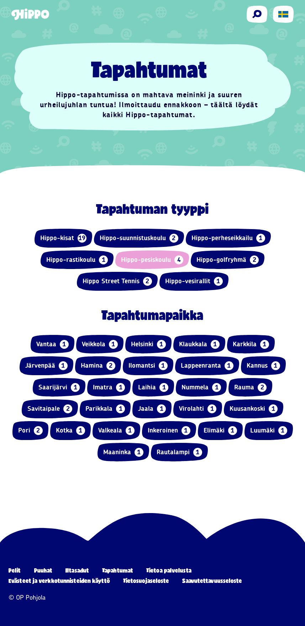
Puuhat (43, 570)
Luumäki (268, 430)
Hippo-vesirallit (194, 281)
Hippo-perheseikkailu (228, 238)
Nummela (201, 387)
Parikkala (105, 408)
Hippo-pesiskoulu (152, 259)
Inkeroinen (169, 430)
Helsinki (148, 344)
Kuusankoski (254, 408)
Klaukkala (199, 344)
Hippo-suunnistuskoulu (139, 238)
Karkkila (251, 344)
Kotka (70, 430)
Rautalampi (179, 452)
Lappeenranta (207, 365)
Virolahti (197, 408)
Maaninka (123, 452)
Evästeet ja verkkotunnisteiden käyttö (59, 580)
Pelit (15, 570)
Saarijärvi (59, 387)
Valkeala (116, 430)
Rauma (250, 387)
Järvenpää (46, 365)
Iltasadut (77, 570)
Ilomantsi (148, 365)
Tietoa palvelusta (168, 570)
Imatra (109, 387)
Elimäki (220, 430)
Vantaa (52, 344)
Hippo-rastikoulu (77, 259)
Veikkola (100, 344)
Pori (30, 430)
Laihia (153, 387)
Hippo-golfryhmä (227, 259)
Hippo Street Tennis (117, 281)
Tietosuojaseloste (146, 580)
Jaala (152, 408)
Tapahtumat (117, 570)
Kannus (263, 365)
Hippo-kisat (63, 238)
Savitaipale (49, 408)
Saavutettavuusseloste (212, 580)
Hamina (98, 365)
